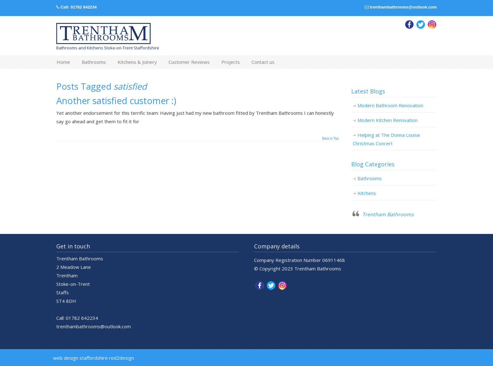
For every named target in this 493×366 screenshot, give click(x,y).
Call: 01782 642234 (79, 7)
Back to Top (330, 138)
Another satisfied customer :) (116, 101)
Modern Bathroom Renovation (390, 105)
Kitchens (366, 193)
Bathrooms (369, 178)
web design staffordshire (80, 358)
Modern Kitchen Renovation (387, 120)
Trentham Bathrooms (388, 214)
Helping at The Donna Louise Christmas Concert (386, 139)
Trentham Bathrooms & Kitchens (103, 33)
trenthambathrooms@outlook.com (403, 7)
